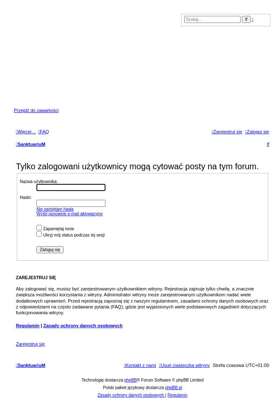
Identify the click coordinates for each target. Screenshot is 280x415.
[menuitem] (43, 131)
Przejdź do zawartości (36, 110)
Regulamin (27, 325)
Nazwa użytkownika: (39, 181)
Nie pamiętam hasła (54, 209)
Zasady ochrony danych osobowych (83, 325)
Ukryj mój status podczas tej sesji (70, 235)
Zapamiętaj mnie (55, 229)
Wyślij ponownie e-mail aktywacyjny (69, 213)
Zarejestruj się (30, 343)
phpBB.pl (173, 387)
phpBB (130, 380)
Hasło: (25, 197)
